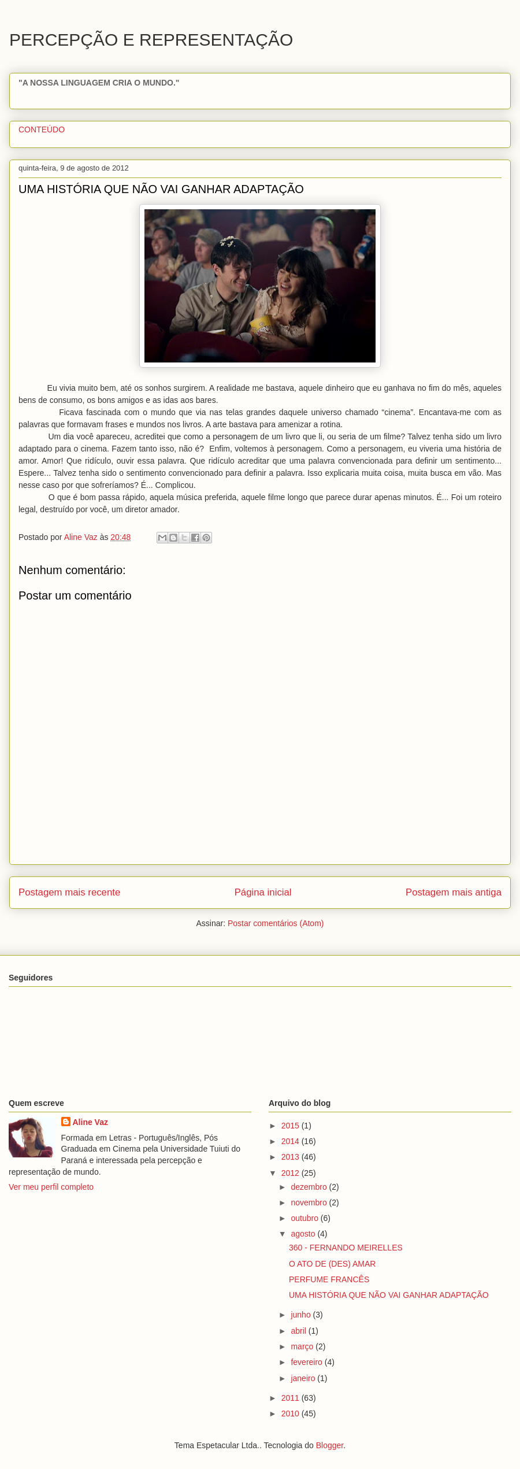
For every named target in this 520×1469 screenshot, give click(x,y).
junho (302, 1314)
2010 (291, 1413)
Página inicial (263, 892)
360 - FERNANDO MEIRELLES (346, 1247)
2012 (291, 1173)
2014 (291, 1141)
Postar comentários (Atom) (276, 923)
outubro (305, 1218)
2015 (291, 1125)
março (303, 1346)
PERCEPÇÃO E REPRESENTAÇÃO (151, 39)
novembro (310, 1202)
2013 (291, 1156)
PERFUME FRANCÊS (329, 1279)
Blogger (329, 1445)
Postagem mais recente (69, 892)
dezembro (310, 1187)
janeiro (304, 1378)
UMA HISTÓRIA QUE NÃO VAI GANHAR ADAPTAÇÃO (389, 1295)
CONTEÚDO (41, 129)
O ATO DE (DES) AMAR (332, 1263)
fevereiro (307, 1362)
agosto (304, 1233)
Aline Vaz (90, 1122)
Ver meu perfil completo (51, 1187)
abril (299, 1330)
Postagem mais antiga (454, 892)
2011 (291, 1398)
